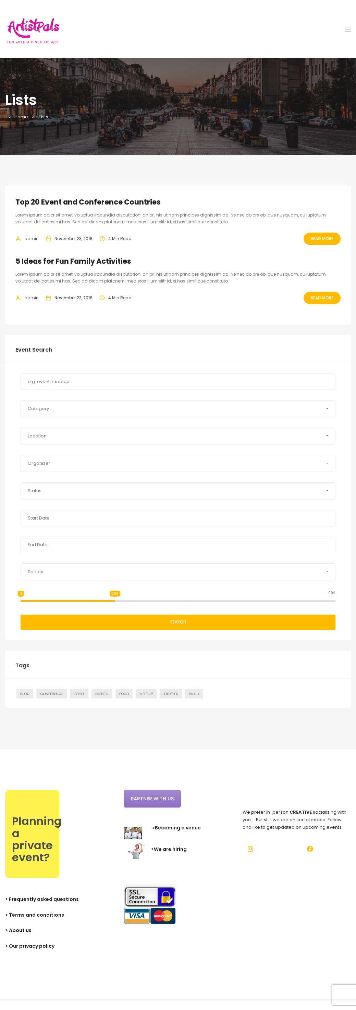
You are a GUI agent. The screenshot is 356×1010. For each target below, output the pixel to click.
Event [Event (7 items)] (79, 694)
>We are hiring (169, 849)
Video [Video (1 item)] (194, 694)
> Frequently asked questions (42, 899)
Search (178, 622)
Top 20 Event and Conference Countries (88, 202)
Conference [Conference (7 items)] (51, 694)
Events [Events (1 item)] (102, 694)
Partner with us (152, 798)
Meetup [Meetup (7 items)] (146, 694)
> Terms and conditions (34, 914)
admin (31, 238)
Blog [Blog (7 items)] (24, 694)
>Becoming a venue (176, 827)
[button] (178, 408)
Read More (322, 238)
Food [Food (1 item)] (124, 694)
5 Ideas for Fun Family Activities (73, 261)
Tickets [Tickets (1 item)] (170, 694)
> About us (18, 930)
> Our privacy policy (29, 946)
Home (21, 117)
